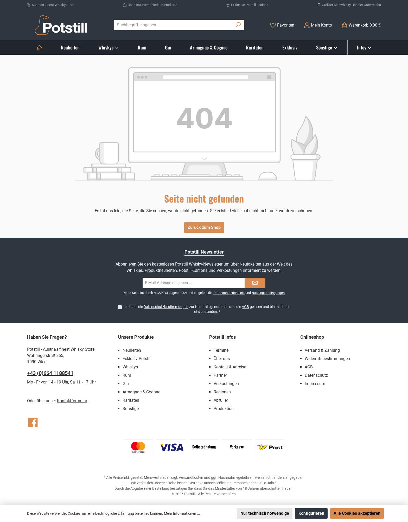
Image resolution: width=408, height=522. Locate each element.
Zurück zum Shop (204, 227)
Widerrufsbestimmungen (327, 358)
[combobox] (173, 25)
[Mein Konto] (317, 25)
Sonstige (131, 408)
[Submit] (255, 283)
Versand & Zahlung (322, 350)
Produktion (224, 408)
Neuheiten (132, 350)
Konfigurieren (311, 513)
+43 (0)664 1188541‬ (50, 373)
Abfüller (221, 400)
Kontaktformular (72, 400)
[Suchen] (238, 25)
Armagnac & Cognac (141, 391)
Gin (126, 383)
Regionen (222, 391)
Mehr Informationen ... (182, 513)
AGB (245, 307)
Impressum (315, 383)
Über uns (222, 358)
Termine (221, 350)
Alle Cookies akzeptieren (357, 513)
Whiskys (130, 366)
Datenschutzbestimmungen (166, 307)
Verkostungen (226, 383)
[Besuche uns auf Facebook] (33, 422)
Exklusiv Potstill (137, 358)
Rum (127, 375)
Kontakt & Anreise (230, 366)
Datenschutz (316, 375)
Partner (220, 375)
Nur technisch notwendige (264, 513)
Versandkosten (191, 477)
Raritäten (131, 400)
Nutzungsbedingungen (268, 293)
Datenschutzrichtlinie (229, 293)
